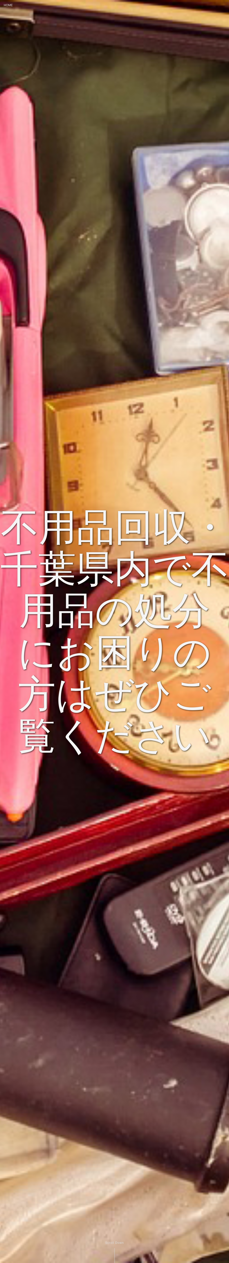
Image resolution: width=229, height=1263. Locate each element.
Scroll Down (114, 1243)
